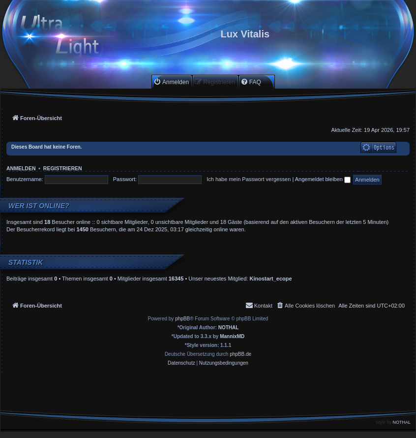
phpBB (182, 318)
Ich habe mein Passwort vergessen (249, 179)
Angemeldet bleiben (323, 179)
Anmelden (21, 168)
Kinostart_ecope (270, 279)
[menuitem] (171, 82)
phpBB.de (240, 354)
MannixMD (232, 336)
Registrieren (62, 168)
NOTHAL (228, 327)
